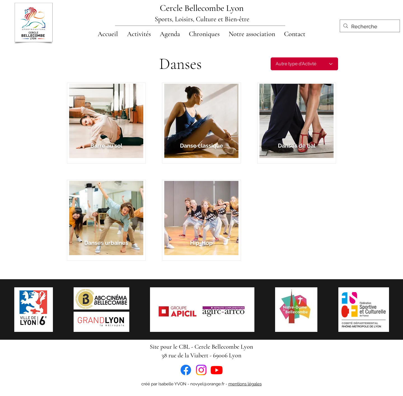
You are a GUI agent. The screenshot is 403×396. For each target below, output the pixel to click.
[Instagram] (201, 370)
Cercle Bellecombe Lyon (202, 8)
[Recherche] (369, 26)
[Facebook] (186, 370)
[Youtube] (217, 370)
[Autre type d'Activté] (304, 63)
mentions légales (245, 383)
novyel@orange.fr (207, 383)
